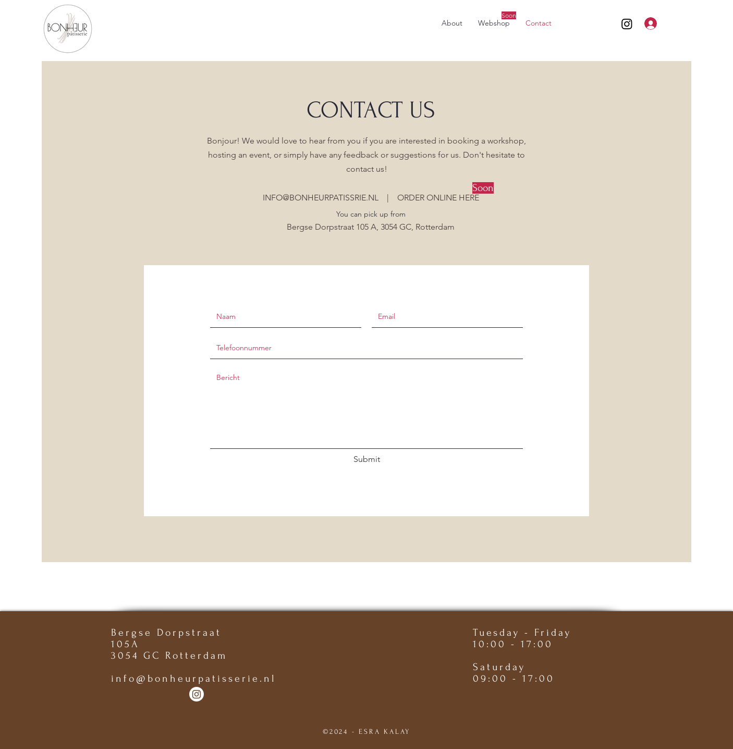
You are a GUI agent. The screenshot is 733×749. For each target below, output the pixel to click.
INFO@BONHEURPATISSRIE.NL (320, 198)
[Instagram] (627, 24)
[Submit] (366, 459)
